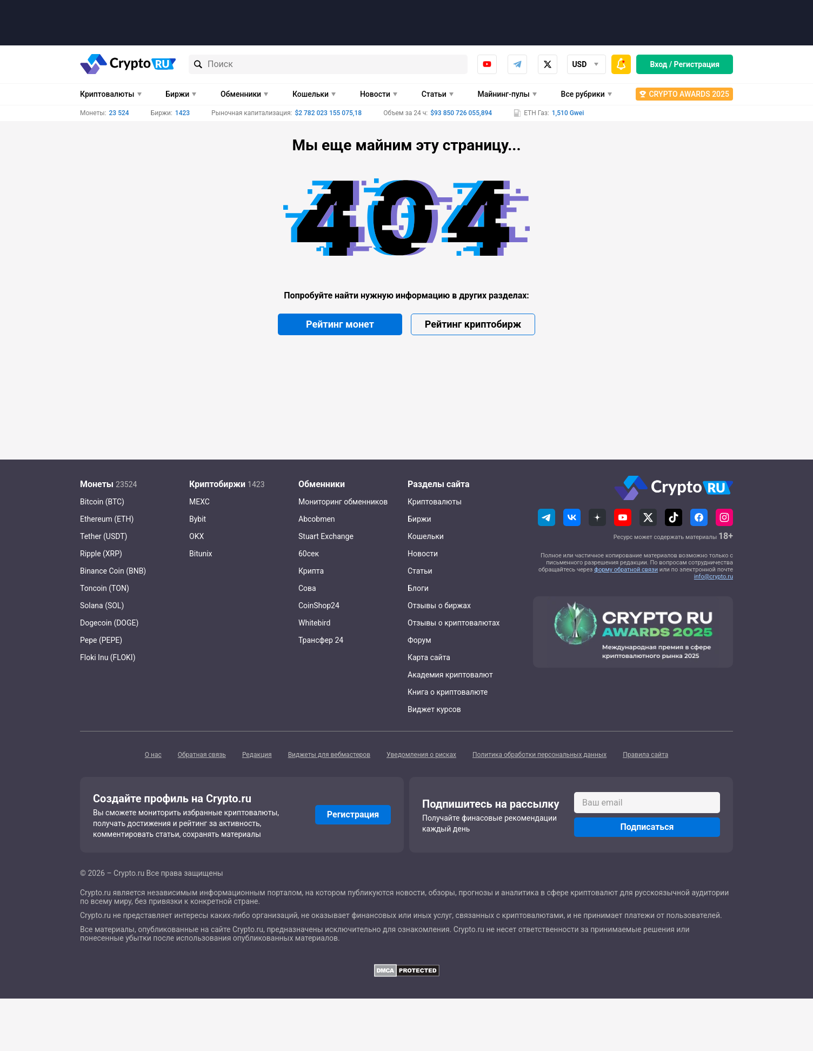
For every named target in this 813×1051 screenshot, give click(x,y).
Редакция (257, 755)
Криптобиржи (217, 484)
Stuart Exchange (326, 536)
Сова (307, 588)
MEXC (199, 501)
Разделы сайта (439, 484)
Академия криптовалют (450, 674)
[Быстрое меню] (621, 64)
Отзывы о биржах (439, 605)
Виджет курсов (434, 709)
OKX (196, 536)
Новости (375, 94)
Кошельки (310, 94)
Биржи (177, 94)
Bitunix (200, 553)
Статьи (434, 94)
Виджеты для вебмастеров (329, 755)
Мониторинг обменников (343, 501)
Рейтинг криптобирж (473, 324)
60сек (308, 553)
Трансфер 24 (320, 640)
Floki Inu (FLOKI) (108, 657)
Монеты (97, 484)
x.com (547, 64)
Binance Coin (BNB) (113, 571)
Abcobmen (316, 519)
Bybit (197, 519)
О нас (153, 755)
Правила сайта (645, 755)
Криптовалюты (107, 94)
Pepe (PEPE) (101, 640)
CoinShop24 (318, 605)
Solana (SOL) (102, 605)
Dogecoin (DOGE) (109, 622)
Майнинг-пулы (504, 94)
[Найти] (198, 64)
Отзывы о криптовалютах (454, 622)
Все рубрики (583, 94)
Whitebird (314, 622)
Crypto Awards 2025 (689, 94)
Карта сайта (429, 657)
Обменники (241, 94)
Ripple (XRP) (101, 553)
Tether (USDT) (103, 536)
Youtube (487, 64)
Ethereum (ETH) (107, 519)
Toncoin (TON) (104, 588)
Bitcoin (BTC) (102, 501)
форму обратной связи (626, 569)
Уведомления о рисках (421, 755)
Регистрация (696, 64)
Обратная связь (202, 755)
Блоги (418, 588)
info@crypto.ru (713, 576)
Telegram (517, 64)
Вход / (661, 64)
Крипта (311, 571)
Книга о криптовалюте (448, 692)
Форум (419, 640)
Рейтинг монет (340, 324)
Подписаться (647, 827)
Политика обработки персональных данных (539, 755)
